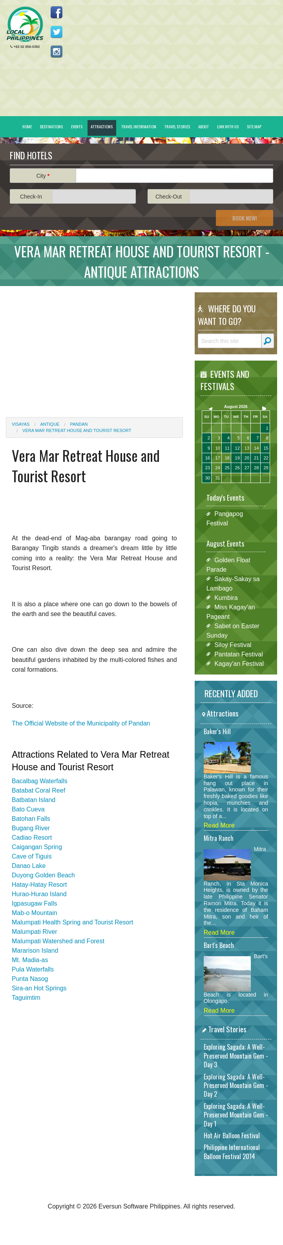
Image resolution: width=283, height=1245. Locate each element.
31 (217, 478)
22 (265, 458)
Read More (219, 825)
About (203, 126)
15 (265, 448)
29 (265, 467)
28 (256, 467)
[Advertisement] (94, 347)
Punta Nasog (30, 978)
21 (256, 458)
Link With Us (228, 126)
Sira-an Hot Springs (39, 988)
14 (256, 448)
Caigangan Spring (37, 847)
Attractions (102, 126)
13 (247, 448)
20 (247, 458)
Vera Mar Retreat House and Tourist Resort (76, 430)
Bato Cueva (28, 809)
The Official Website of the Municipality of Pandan (82, 723)
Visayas (20, 424)
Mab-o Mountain (34, 913)
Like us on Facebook (56, 12)
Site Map (254, 126)
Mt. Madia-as (30, 960)
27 (247, 467)
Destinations (51, 126)
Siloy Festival (232, 644)
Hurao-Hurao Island (39, 894)
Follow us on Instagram (56, 51)
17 (217, 458)
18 (227, 458)
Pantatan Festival (238, 654)
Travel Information (138, 126)
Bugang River (31, 828)
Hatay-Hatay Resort (39, 884)
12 (237, 448)
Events (76, 126)
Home (27, 126)
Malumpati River (34, 931)
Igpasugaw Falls (34, 903)
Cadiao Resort (32, 837)
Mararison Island (35, 950)
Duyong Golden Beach (43, 875)
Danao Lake (29, 865)
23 (207, 467)
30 (207, 478)
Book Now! (244, 218)
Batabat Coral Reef (38, 790)
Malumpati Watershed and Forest (58, 941)
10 (217, 448)
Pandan (79, 424)
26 (237, 467)
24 (217, 467)
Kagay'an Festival (239, 663)
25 (227, 467)
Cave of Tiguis (31, 856)
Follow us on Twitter (56, 32)
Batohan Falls (31, 818)
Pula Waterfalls (33, 969)
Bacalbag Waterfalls (40, 781)
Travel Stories (177, 126)
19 (237, 458)
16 (207, 458)
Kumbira (226, 597)
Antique (50, 424)
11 (227, 448)
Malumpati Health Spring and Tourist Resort (72, 922)
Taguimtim (26, 997)
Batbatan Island (33, 800)
